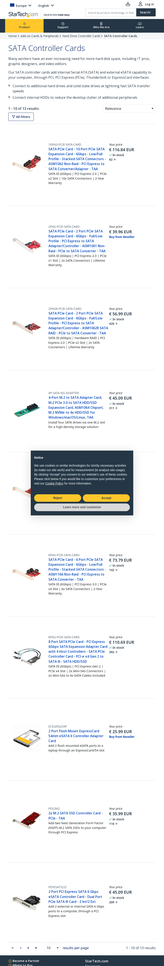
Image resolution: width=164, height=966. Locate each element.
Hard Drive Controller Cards (81, 36)
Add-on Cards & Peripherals (39, 36)
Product (24, 25)
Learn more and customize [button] (82, 507)
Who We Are (101, 25)
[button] (152, 108)
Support (62, 25)
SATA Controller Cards (120, 36)
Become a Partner (26, 961)
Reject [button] (57, 498)
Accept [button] (106, 498)
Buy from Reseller (122, 237)
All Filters (21, 117)
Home (12, 36)
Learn (140, 25)
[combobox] (129, 108)
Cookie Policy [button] (54, 483)
